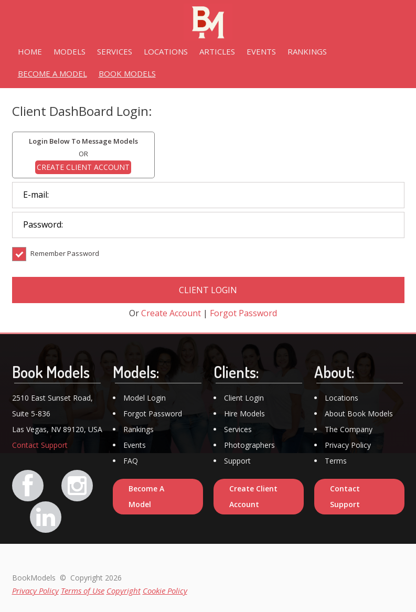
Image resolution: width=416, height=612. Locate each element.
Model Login (144, 398)
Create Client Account (253, 496)
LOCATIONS (166, 51)
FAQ (130, 461)
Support (237, 461)
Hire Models (244, 413)
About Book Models (359, 413)
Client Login (244, 398)
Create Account (171, 313)
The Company (348, 429)
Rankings (138, 429)
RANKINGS (307, 51)
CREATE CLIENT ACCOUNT (83, 167)
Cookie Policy (165, 590)
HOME (30, 51)
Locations (341, 398)
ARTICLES (217, 51)
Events (134, 445)
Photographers (249, 445)
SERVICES (114, 51)
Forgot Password (243, 313)
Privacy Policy (348, 445)
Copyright (123, 590)
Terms (336, 461)
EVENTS (261, 51)
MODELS (70, 51)
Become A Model (146, 496)
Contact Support (40, 445)
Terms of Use (82, 590)
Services (238, 429)
